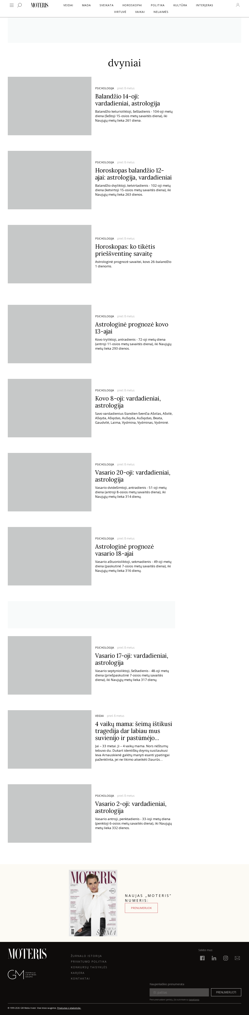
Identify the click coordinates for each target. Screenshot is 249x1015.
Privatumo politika (89, 961)
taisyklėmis (194, 999)
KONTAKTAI (80, 978)
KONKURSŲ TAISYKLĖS (89, 967)
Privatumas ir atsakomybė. (69, 1008)
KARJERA (78, 973)
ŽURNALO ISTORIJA (86, 956)
